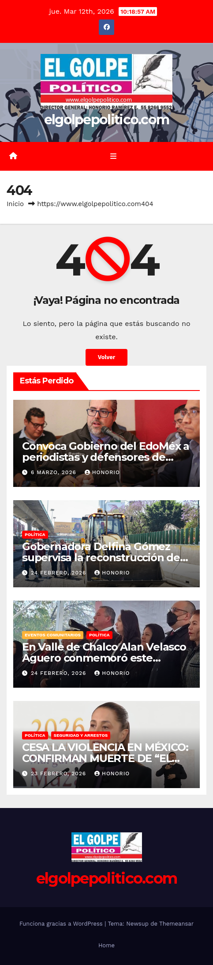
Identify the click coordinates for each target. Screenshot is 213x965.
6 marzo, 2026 (54, 472)
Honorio (102, 472)
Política (35, 534)
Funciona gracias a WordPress (62, 923)
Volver (107, 357)
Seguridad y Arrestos (81, 735)
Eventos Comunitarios (53, 634)
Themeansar (176, 923)
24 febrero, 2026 (59, 573)
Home (106, 945)
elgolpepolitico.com (106, 119)
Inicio (15, 204)
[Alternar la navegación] (113, 156)
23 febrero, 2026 (59, 773)
